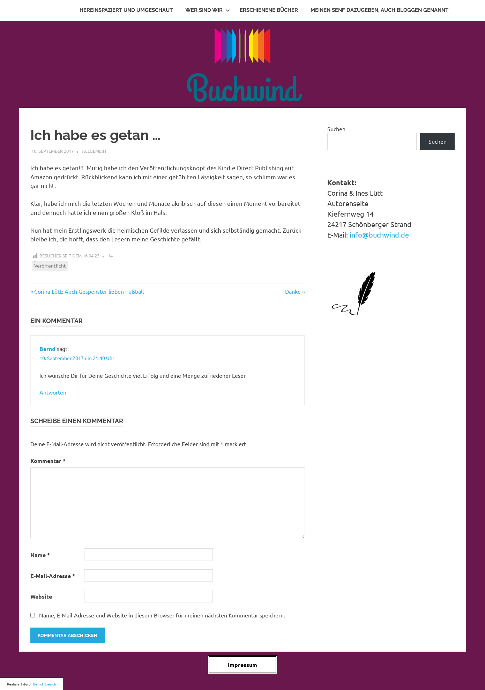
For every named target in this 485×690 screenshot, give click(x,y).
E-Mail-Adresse (52, 575)
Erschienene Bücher (269, 10)
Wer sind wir (207, 10)
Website (41, 596)
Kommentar (48, 460)
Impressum (242, 664)
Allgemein (94, 151)
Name (40, 554)
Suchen (336, 128)
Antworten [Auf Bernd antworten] (52, 392)
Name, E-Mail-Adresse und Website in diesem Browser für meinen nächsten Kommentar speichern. (162, 615)
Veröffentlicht (50, 265)
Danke (295, 291)
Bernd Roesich (44, 684)
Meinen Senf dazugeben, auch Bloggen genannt (379, 10)
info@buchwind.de (379, 234)
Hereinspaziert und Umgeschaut (126, 10)
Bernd (47, 348)
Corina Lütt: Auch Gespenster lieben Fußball (89, 291)
